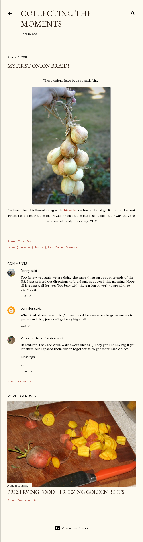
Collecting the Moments (56, 18)
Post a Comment (20, 381)
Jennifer (27, 308)
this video (70, 210)
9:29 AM (26, 325)
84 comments (27, 500)
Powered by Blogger (71, 528)
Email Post (25, 241)
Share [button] (11, 241)
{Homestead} (25, 247)
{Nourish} (40, 247)
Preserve (71, 247)
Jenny (25, 271)
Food (50, 247)
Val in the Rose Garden (38, 338)
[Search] (133, 12)
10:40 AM (27, 371)
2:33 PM (26, 296)
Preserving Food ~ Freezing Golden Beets (65, 491)
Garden (60, 247)
